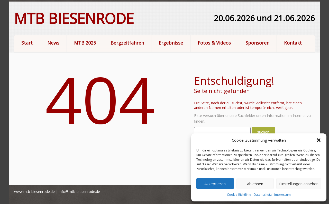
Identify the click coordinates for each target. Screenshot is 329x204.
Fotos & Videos (212, 43)
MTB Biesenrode (74, 18)
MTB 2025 (83, 43)
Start (27, 43)
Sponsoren (257, 43)
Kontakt (293, 43)
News (53, 43)
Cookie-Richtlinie (239, 194)
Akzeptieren (215, 183)
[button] (318, 140)
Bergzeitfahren (127, 43)
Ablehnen (255, 183)
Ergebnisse (171, 43)
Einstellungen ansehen (298, 183)
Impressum (282, 194)
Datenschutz (263, 194)
